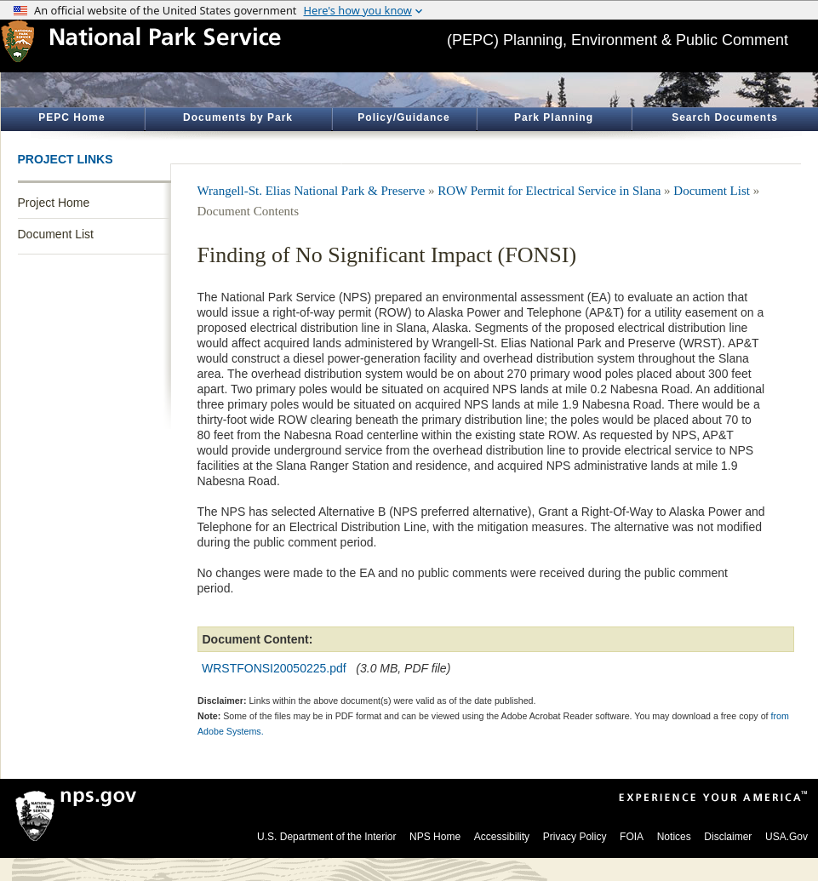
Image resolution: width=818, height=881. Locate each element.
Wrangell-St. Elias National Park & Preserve (311, 190)
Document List (56, 234)
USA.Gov (786, 837)
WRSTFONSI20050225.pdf (274, 668)
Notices (674, 837)
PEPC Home (71, 117)
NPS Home (434, 837)
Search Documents (725, 117)
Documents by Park (238, 117)
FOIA (632, 837)
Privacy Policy (575, 837)
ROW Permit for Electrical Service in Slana (549, 190)
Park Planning (553, 117)
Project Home (54, 202)
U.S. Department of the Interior (326, 837)
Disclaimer (728, 837)
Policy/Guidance (403, 117)
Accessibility (501, 837)
